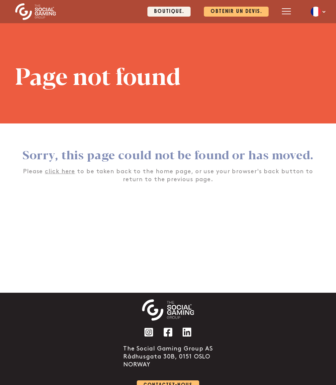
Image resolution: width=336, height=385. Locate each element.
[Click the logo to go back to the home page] (35, 11)
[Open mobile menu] (286, 11)
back (271, 171)
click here (60, 171)
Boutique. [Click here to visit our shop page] (169, 11)
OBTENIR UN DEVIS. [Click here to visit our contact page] (236, 11)
